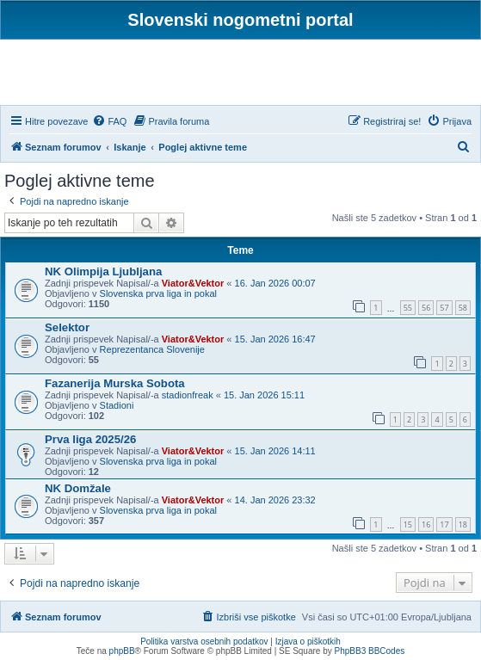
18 (463, 524)
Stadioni (117, 405)
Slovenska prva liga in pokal (158, 293)
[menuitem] (109, 121)
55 (408, 307)
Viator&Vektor (193, 283)
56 (426, 307)
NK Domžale (78, 488)
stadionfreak (187, 395)
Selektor (67, 327)
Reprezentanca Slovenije (152, 349)
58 (463, 307)
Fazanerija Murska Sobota (115, 383)
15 (408, 524)
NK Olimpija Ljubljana (103, 271)
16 (426, 524)
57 (444, 307)
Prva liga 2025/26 (90, 439)
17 (444, 524)
